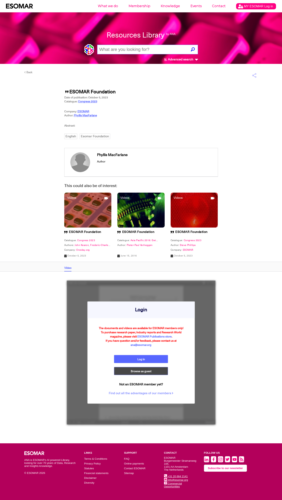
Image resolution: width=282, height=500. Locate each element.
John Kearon (82, 245)
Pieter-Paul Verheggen (140, 245)
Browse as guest (141, 371)
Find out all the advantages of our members (141, 393)
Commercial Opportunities (173, 485)
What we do (108, 6)
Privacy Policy (92, 463)
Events (196, 6)
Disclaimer (90, 477)
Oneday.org (83, 249)
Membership (139, 6)
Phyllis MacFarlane (85, 115)
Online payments (134, 463)
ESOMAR (83, 111)
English (70, 136)
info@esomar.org (176, 479)
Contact (219, 6)
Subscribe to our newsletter (225, 468)
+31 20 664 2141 (176, 476)
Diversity (89, 482)
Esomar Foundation (95, 136)
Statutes (89, 468)
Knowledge (170, 6)
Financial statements (96, 473)
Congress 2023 (87, 101)
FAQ (127, 458)
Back (28, 72)
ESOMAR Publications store (154, 336)
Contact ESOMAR (134, 468)
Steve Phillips (188, 245)
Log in (141, 359)
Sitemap (129, 473)
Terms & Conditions (95, 458)
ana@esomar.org (141, 345)
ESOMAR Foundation (85, 232)
